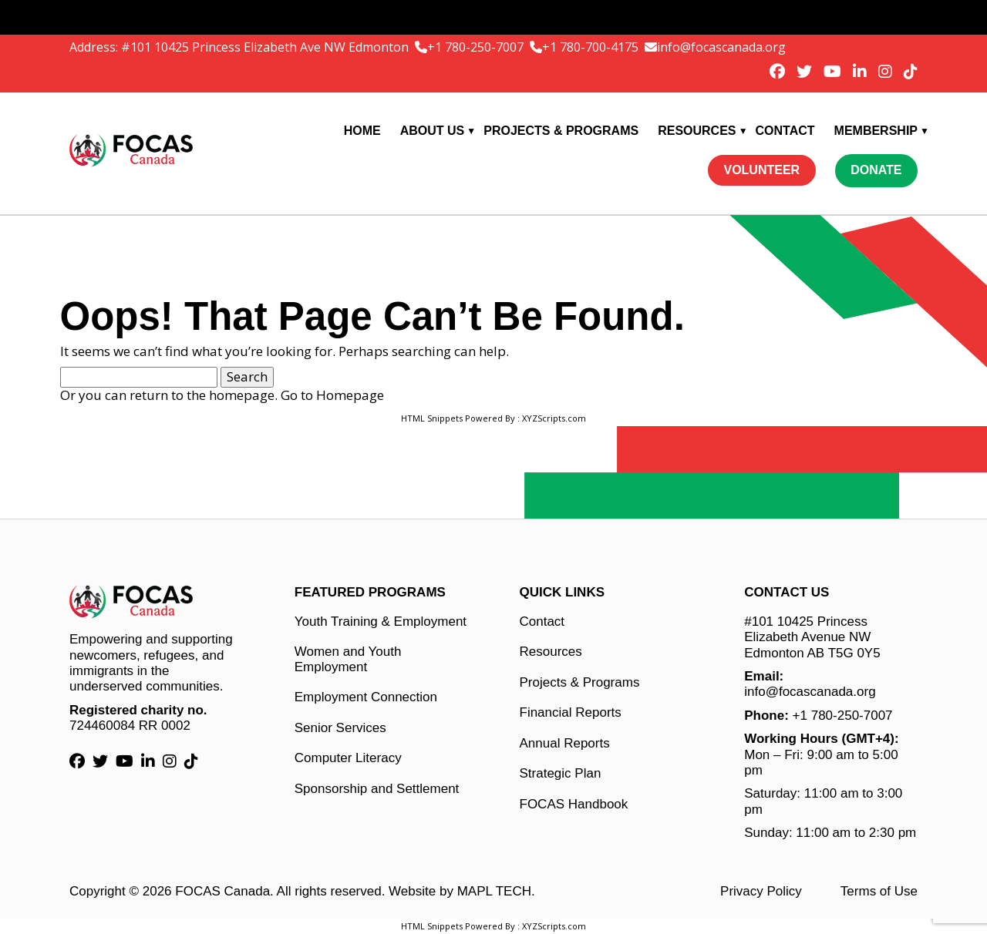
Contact (785, 130)
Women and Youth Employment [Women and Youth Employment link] (348, 659)
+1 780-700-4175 (592, 47)
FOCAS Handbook (574, 804)
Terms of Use (879, 891)
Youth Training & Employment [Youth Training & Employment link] (381, 621)
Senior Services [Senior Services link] (340, 728)
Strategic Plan (560, 773)
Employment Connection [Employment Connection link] (366, 697)
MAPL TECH (494, 891)
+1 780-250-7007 (477, 47)
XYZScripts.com (554, 418)
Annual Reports (565, 743)
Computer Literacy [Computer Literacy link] (348, 758)
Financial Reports (571, 712)
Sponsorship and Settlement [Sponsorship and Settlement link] (377, 788)
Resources (697, 130)
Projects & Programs (560, 130)
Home (362, 130)
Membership (876, 130)
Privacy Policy (761, 891)
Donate (876, 169)
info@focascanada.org (721, 47)
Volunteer (761, 169)
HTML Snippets (432, 418)
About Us (432, 130)
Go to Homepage (332, 395)
